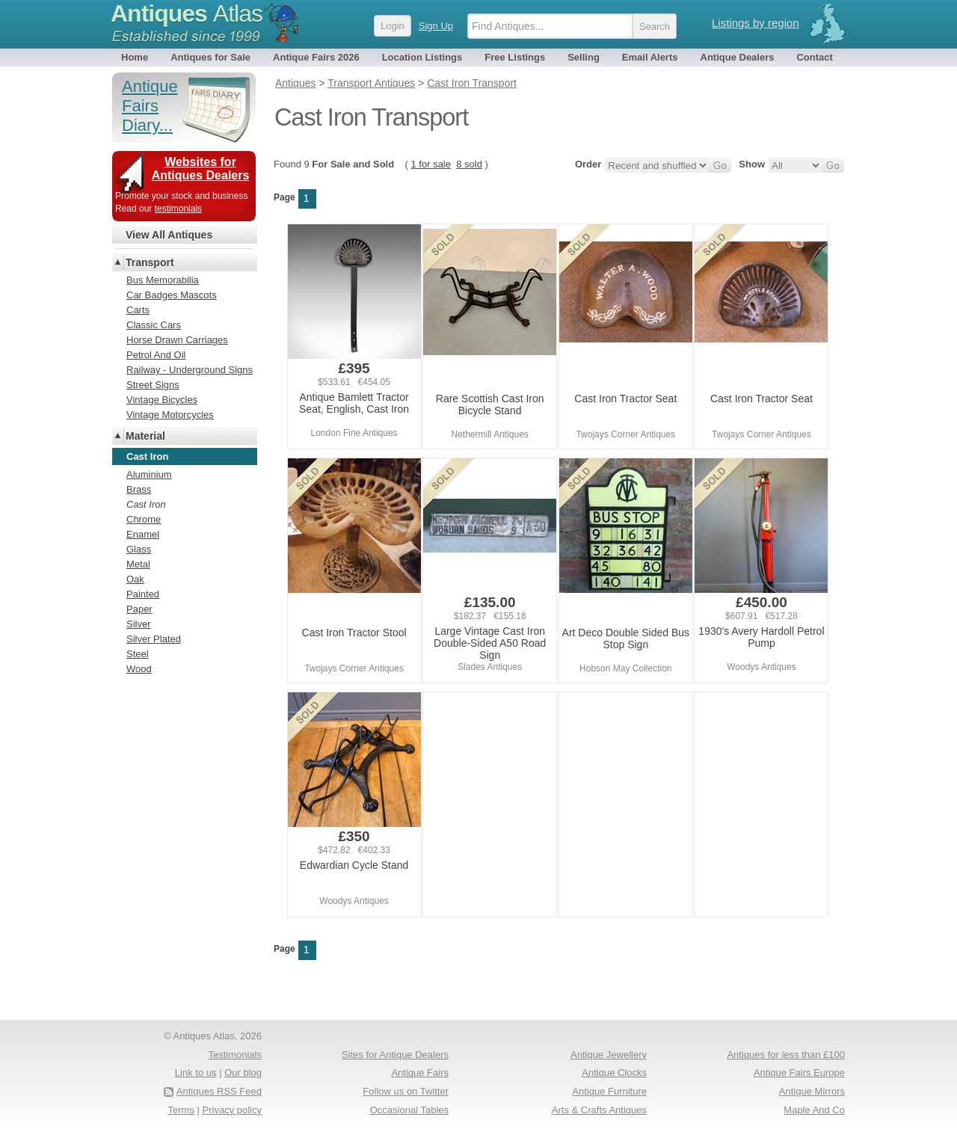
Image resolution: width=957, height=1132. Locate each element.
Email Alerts (650, 57)
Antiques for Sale (210, 57)
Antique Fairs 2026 (316, 57)
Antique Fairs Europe (799, 1072)
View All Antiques (169, 235)
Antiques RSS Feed (219, 1091)
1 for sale (431, 164)
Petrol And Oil (156, 354)
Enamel (142, 534)
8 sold (469, 164)
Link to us (196, 1072)
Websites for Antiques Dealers (201, 169)
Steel (137, 653)
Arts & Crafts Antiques (599, 1110)
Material (145, 436)
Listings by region (755, 22)
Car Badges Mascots (171, 295)
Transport (150, 262)
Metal (138, 564)
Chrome (143, 519)
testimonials (178, 208)
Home (134, 57)
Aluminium (149, 474)
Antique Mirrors (812, 1091)
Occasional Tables (409, 1110)
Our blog (243, 1072)
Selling (583, 57)
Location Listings (422, 57)
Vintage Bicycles (161, 399)
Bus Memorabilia (162, 280)
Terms (181, 1110)
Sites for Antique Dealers (395, 1054)
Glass (138, 549)
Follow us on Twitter (406, 1091)
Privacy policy (232, 1110)
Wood (139, 668)
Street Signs (152, 384)
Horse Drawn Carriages (177, 339)
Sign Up (436, 25)
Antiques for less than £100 (786, 1054)
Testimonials (235, 1054)
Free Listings (514, 57)
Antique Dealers (738, 57)
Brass (138, 489)
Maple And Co (814, 1110)
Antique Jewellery (608, 1054)
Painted (142, 594)
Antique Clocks (614, 1072)
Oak (135, 579)
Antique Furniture (609, 1091)
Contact (814, 57)
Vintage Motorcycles (170, 414)
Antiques (186, 13)
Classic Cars (153, 324)
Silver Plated (153, 639)
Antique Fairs (420, 1072)
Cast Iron (146, 504)
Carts (138, 310)
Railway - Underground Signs (189, 369)
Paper (139, 609)
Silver (138, 624)
